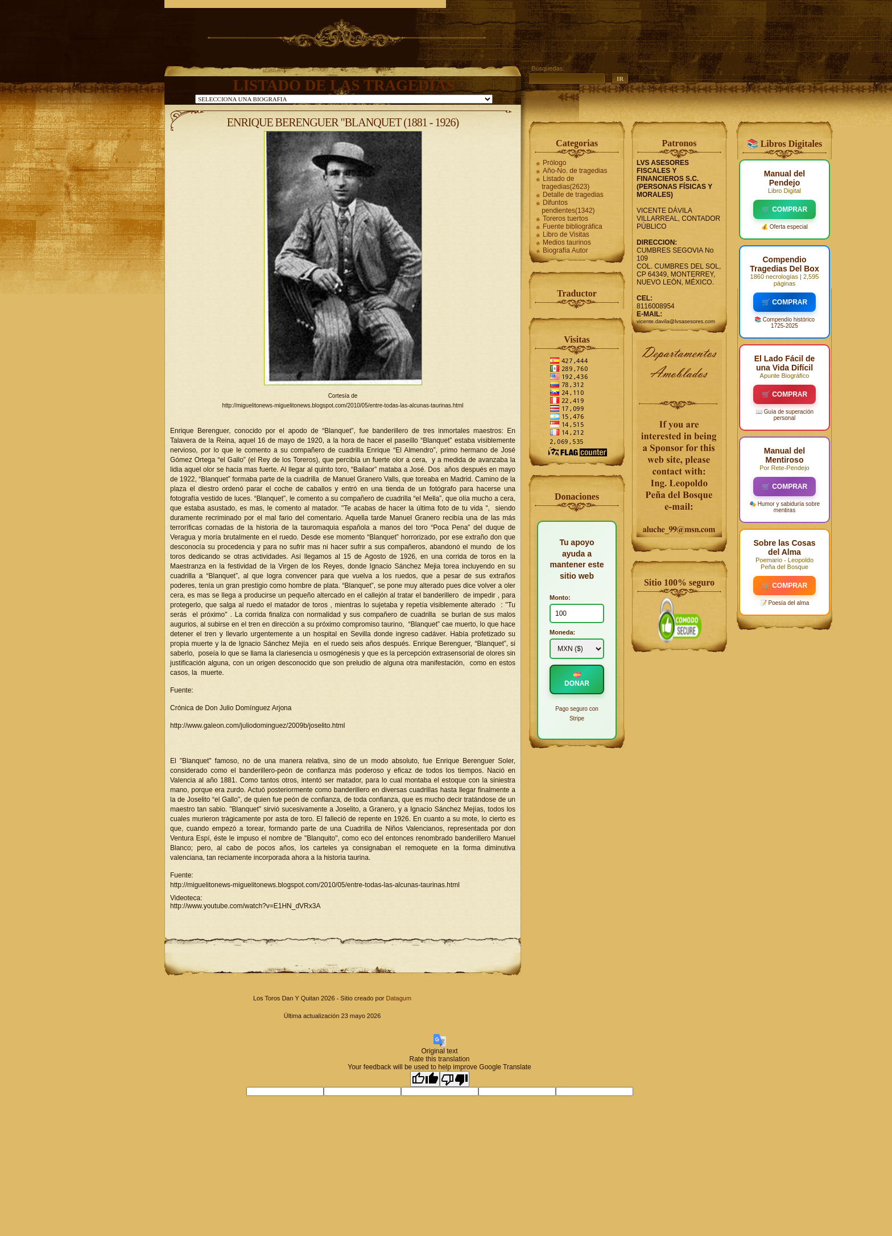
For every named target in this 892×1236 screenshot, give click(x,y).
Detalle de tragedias (573, 195)
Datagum (398, 998)
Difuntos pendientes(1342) (568, 207)
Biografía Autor (565, 250)
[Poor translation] (454, 1079)
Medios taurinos (567, 242)
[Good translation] (425, 1079)
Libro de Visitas (566, 234)
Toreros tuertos (565, 219)
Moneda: (562, 632)
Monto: (560, 597)
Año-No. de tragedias (575, 171)
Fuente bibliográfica (572, 226)
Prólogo (554, 163)
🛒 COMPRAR (784, 209)
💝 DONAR (576, 679)
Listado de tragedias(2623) (565, 183)
